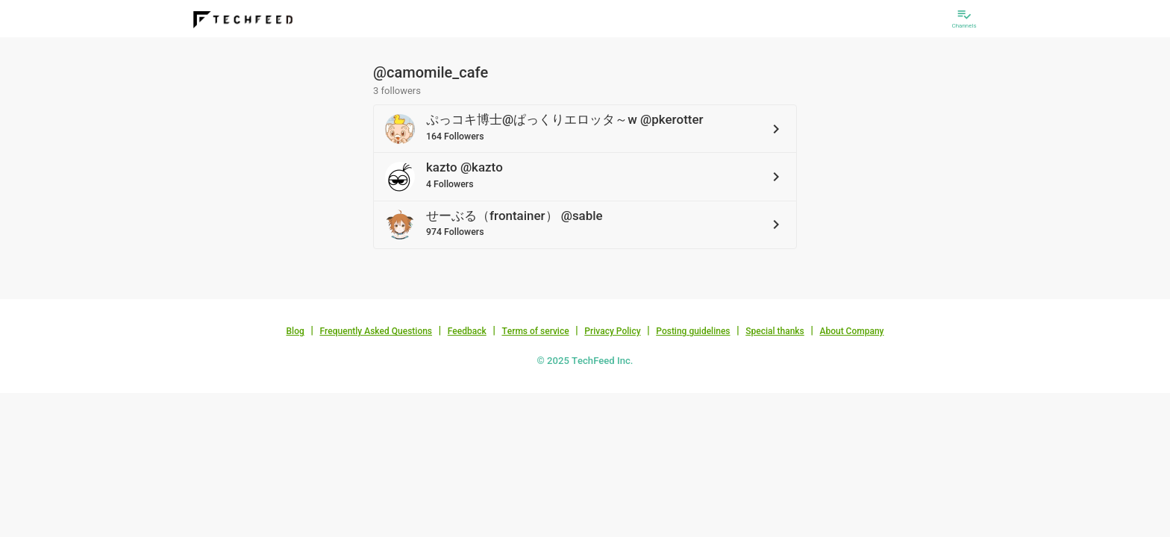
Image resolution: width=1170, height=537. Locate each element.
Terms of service (535, 331)
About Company (851, 331)
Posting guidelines (693, 331)
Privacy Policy (612, 331)
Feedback (467, 331)
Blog (295, 331)
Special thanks (774, 331)
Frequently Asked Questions (375, 331)
